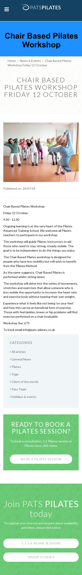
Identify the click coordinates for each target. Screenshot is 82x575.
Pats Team (18, 389)
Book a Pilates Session (41, 459)
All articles (18, 352)
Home (12, 61)
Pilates (15, 367)
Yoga (14, 374)
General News (20, 359)
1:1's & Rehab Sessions (41, 543)
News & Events (30, 61)
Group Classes (41, 557)
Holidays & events (23, 397)
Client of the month (24, 382)
